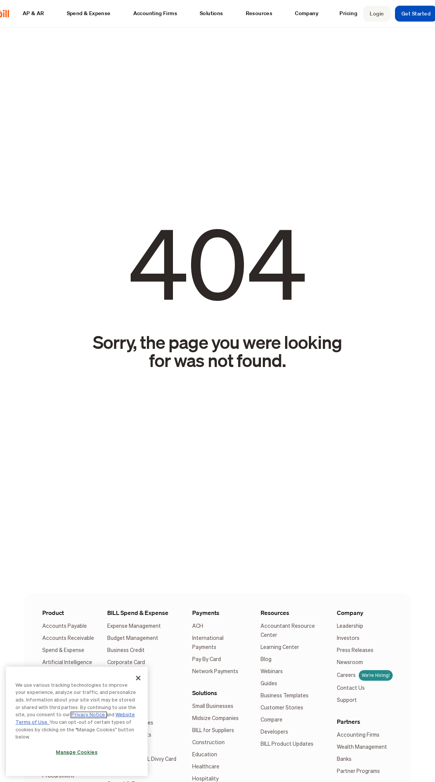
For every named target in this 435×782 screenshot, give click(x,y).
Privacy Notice (88, 714)
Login (377, 13)
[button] (37, 13)
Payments (205, 612)
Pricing (348, 13)
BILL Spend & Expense (137, 612)
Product (53, 612)
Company (350, 612)
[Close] (138, 678)
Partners (348, 721)
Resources (275, 612)
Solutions (204, 693)
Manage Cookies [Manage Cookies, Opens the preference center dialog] (76, 752)
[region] (77, 721)
